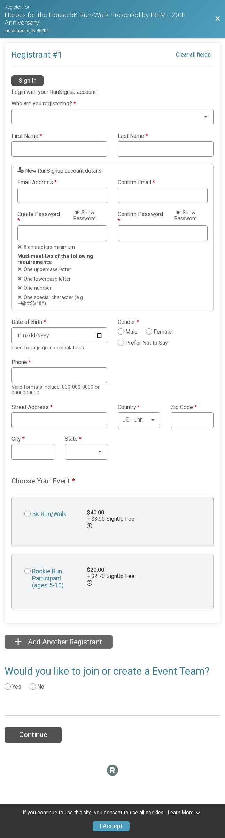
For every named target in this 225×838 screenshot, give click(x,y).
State (73, 439)
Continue (33, 735)
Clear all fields (193, 54)
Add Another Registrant (58, 642)
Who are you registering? (43, 104)
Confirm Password (140, 217)
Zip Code (184, 407)
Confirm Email (136, 182)
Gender (128, 322)
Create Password (38, 217)
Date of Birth (28, 322)
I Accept (111, 826)
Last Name (133, 136)
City (18, 439)
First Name (26, 136)
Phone (21, 362)
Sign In (27, 80)
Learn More (184, 813)
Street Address (32, 407)
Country (129, 407)
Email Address (37, 182)
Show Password (84, 216)
